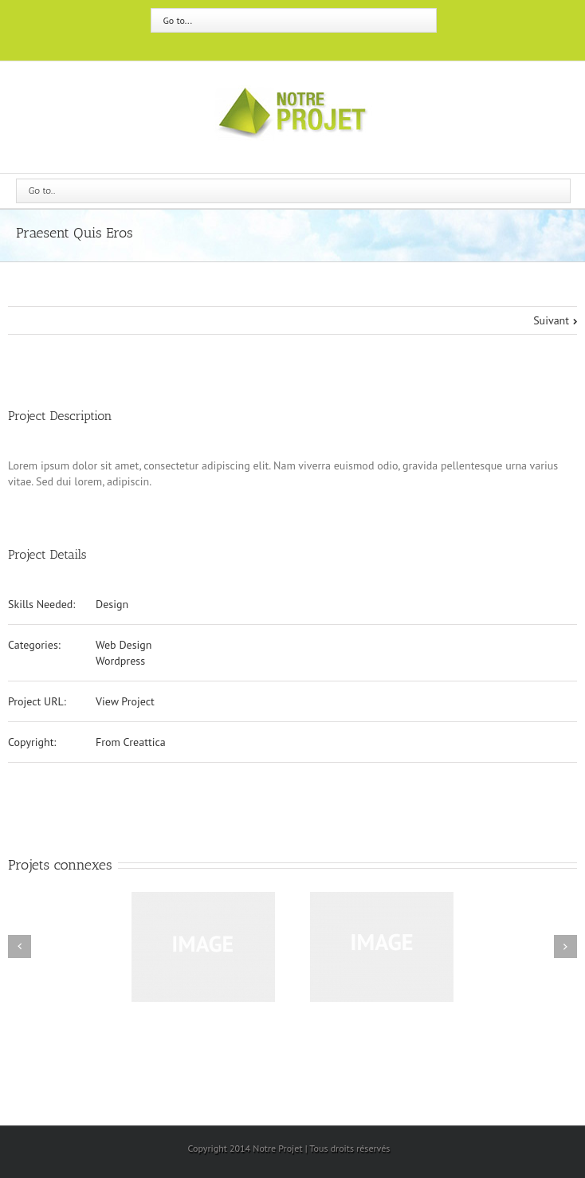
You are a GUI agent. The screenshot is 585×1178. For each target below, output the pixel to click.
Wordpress (120, 661)
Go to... (177, 20)
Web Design (124, 645)
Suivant (551, 320)
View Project (125, 701)
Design (112, 604)
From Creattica (131, 742)
